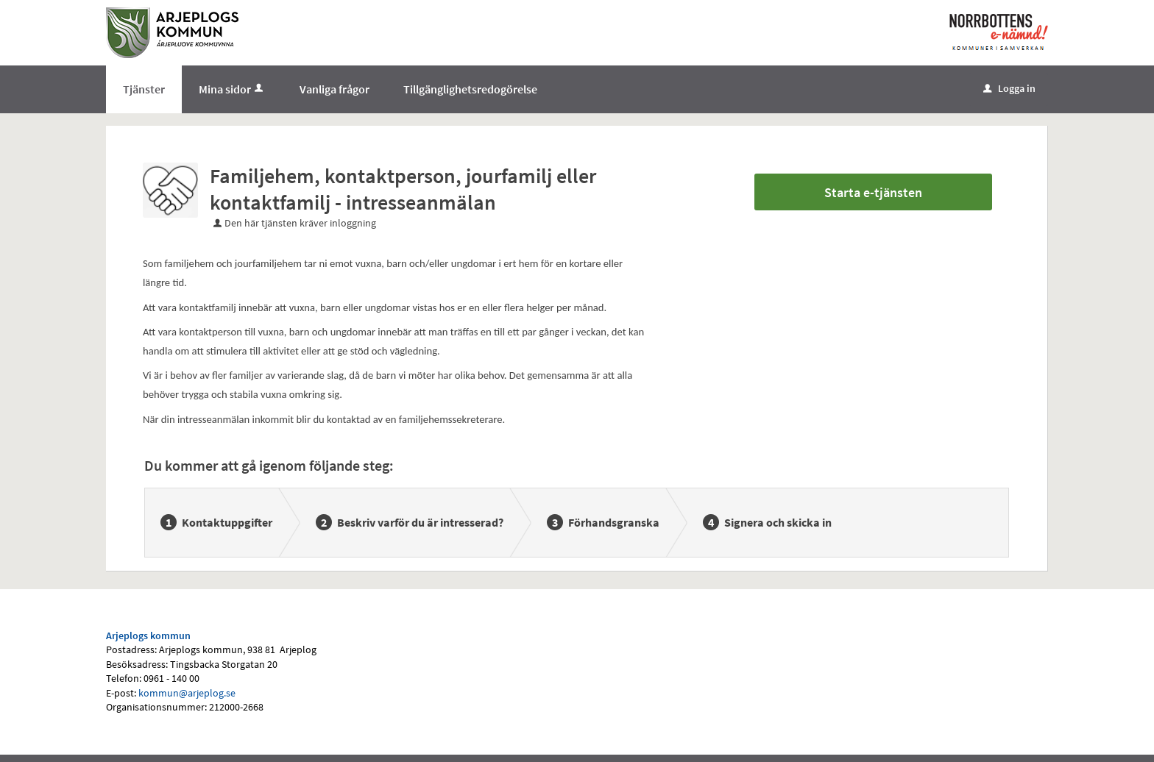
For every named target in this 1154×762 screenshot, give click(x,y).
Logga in (1009, 88)
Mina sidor (232, 89)
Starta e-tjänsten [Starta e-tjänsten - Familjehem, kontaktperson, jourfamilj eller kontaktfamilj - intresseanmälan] (873, 192)
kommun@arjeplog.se (187, 692)
